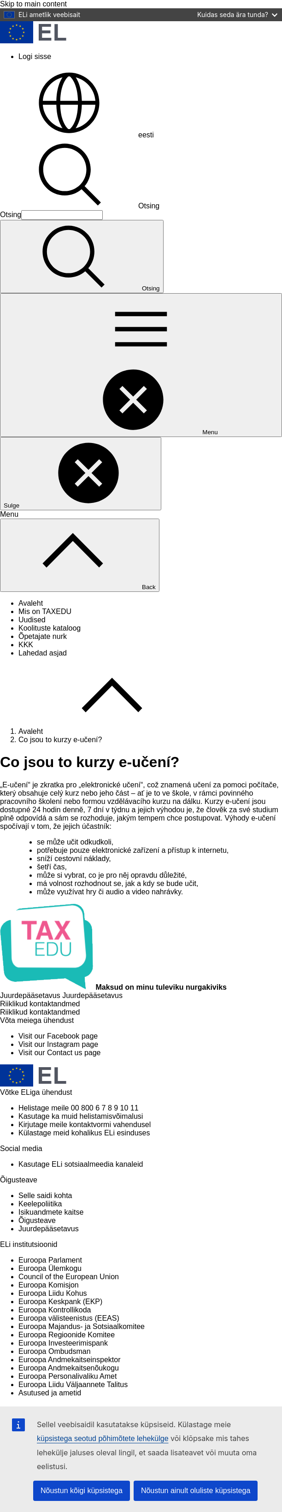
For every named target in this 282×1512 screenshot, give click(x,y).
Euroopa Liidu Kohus (52, 1293)
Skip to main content (33, 4)
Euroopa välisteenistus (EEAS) (68, 1318)
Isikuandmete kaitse (50, 1212)
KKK (25, 645)
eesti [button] (77, 135)
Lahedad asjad (42, 653)
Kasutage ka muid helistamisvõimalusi (80, 1116)
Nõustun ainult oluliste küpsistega (195, 1490)
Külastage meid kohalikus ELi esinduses (84, 1133)
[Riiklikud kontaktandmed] (40, 1012)
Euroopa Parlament (50, 1260)
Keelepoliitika (40, 1204)
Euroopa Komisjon (48, 1285)
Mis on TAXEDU (44, 611)
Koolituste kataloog (49, 628)
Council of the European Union (68, 1277)
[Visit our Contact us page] (59, 1053)
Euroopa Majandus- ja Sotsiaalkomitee (81, 1326)
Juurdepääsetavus (48, 1229)
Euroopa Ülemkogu (50, 1268)
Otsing (79, 206)
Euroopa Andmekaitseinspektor (69, 1360)
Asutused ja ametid (49, 1393)
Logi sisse (34, 56)
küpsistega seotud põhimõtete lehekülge (103, 1438)
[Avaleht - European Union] (33, 41)
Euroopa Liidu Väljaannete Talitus (73, 1384)
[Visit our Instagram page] (58, 1044)
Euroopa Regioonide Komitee (66, 1335)
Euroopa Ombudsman (54, 1351)
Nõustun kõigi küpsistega (82, 1490)
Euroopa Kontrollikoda (54, 1310)
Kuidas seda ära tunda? (237, 14)
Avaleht (30, 603)
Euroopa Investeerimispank (63, 1343)
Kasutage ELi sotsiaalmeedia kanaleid (80, 1164)
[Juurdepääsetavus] (61, 995)
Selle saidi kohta (45, 1195)
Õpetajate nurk (42, 636)
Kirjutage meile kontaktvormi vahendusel (84, 1124)
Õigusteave (37, 1220)
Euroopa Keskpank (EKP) (60, 1301)
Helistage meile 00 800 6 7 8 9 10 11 (78, 1108)
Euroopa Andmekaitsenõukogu (68, 1368)
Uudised (32, 620)
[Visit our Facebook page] (58, 1036)
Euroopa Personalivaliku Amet (67, 1376)
